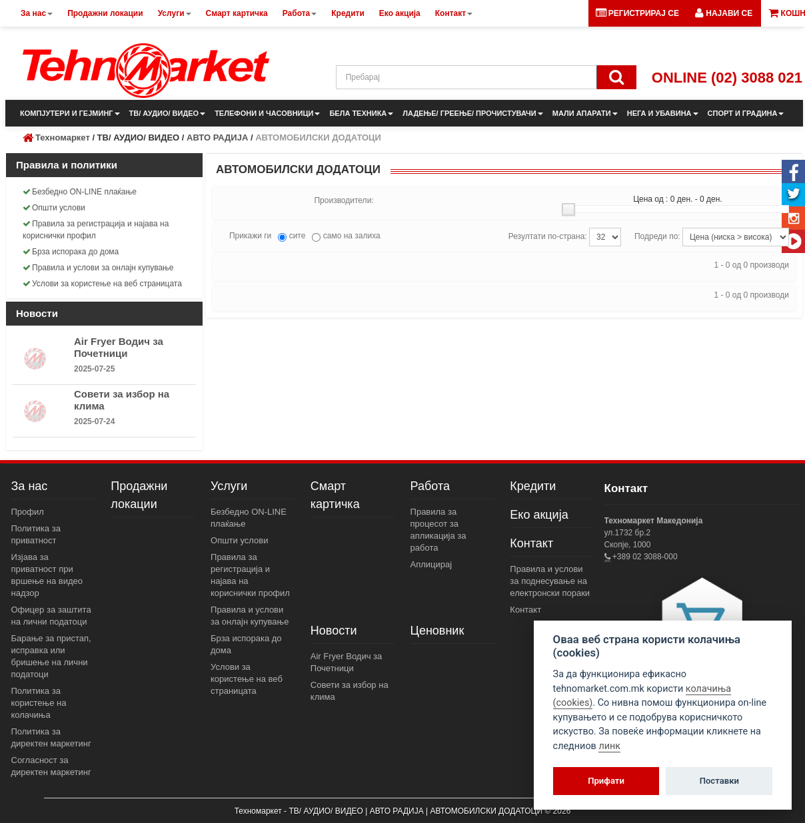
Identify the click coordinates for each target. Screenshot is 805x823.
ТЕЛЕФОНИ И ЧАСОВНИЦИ (267, 113)
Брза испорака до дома (71, 251)
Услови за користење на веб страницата (102, 283)
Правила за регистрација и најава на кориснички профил (96, 229)
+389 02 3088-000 (644, 556)
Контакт (531, 543)
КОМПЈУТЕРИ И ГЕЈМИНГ (70, 113)
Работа (430, 486)
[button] (724, 13)
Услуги (229, 486)
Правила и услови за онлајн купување (98, 267)
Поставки (719, 781)
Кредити (533, 486)
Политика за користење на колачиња (39, 703)
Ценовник (437, 630)
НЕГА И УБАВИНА (662, 113)
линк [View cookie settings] (609, 746)
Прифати (606, 781)
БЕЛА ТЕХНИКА (361, 113)
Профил (27, 512)
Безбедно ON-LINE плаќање (80, 191)
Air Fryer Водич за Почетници (118, 347)
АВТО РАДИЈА (217, 137)
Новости (334, 630)
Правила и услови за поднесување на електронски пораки (550, 581)
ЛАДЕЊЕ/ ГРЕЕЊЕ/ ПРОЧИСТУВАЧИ (472, 113)
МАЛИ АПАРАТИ (585, 113)
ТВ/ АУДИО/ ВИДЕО (167, 113)
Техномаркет (62, 137)
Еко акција (539, 514)
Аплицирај (431, 564)
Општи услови (54, 207)
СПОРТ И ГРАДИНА (746, 113)
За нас (29, 486)
